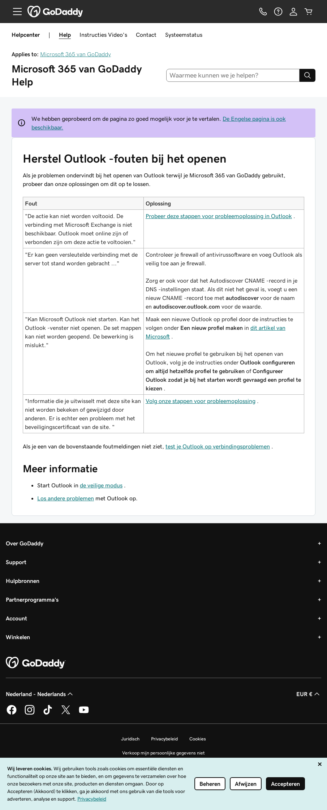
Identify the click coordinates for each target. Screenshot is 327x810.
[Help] (278, 11)
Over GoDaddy (24, 543)
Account (16, 618)
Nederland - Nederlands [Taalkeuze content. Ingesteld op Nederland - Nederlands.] (40, 694)
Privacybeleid (164, 738)
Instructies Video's (103, 34)
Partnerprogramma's (32, 599)
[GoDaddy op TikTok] (47, 713)
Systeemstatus (183, 34)
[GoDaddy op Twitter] (66, 713)
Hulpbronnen (22, 581)
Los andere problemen (65, 498)
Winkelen (18, 637)
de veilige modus (101, 485)
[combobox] (232, 75)
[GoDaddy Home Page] (36, 663)
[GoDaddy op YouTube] (84, 713)
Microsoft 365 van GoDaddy (75, 54)
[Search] (307, 75)
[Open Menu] (14, 11)
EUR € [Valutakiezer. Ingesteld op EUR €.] (308, 694)
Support (16, 562)
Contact (146, 34)
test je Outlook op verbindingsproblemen (217, 446)
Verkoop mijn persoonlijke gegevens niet (163, 753)
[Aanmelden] (293, 11)
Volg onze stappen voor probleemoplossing (200, 401)
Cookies (197, 738)
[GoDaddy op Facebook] (11, 713)
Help (65, 34)
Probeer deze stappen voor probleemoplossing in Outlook (219, 216)
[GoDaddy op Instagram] (29, 713)
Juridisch (130, 738)
